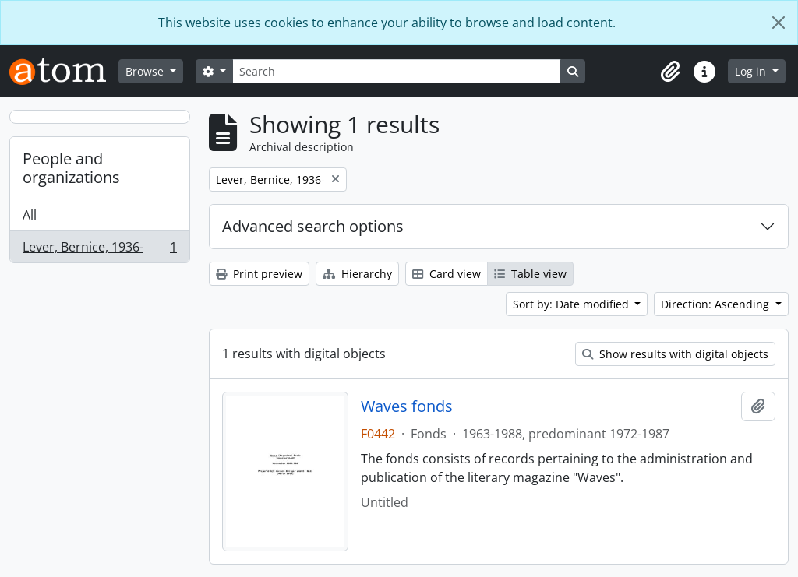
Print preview (259, 273)
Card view (446, 273)
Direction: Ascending (716, 304)
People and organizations (71, 168)
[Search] (396, 71)
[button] (670, 72)
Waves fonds (407, 406)
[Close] (778, 22)
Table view (530, 273)
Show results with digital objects (675, 354)
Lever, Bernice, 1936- (99, 249)
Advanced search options (313, 226)
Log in (752, 71)
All (30, 214)
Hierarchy (357, 273)
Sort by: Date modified (572, 304)
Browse (146, 71)
